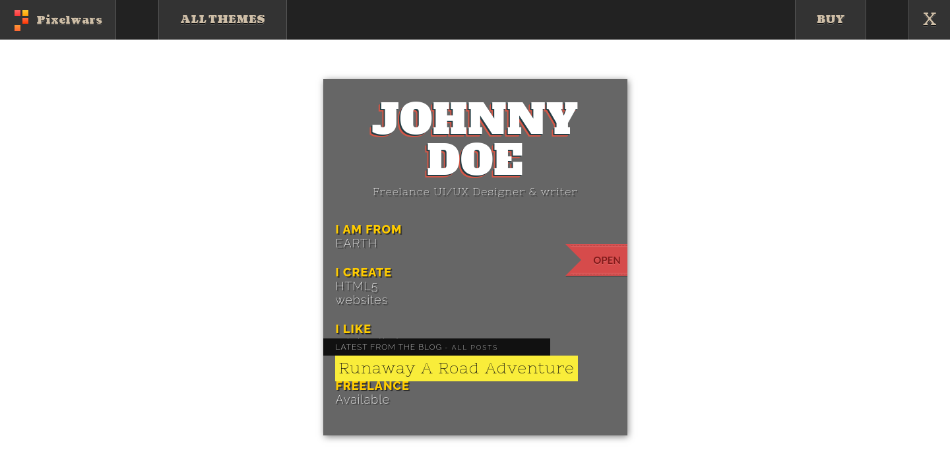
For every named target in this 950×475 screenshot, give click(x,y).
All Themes (222, 20)
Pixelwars (69, 20)
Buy (830, 20)
